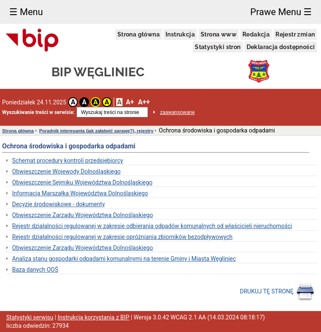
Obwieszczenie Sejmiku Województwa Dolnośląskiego (82, 182)
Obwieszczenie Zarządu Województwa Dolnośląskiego (82, 215)
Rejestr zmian (295, 34)
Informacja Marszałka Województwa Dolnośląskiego (80, 193)
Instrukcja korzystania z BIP (93, 317)
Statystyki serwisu (30, 317)
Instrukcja (180, 34)
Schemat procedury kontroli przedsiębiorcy (67, 160)
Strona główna (138, 34)
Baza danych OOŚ (35, 269)
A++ (144, 102)
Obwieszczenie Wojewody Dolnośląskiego (66, 171)
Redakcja (256, 34)
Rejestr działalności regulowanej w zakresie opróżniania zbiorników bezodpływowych (122, 236)
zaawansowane (177, 112)
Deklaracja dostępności (281, 47)
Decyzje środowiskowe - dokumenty (58, 204)
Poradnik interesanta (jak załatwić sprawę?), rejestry (96, 130)
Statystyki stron (217, 47)
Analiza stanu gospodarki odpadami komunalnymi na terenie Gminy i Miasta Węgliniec (124, 258)
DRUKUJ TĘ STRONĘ (277, 292)
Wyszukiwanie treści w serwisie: (38, 112)
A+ (130, 102)
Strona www (219, 34)
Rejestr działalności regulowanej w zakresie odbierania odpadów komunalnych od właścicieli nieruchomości (152, 226)
